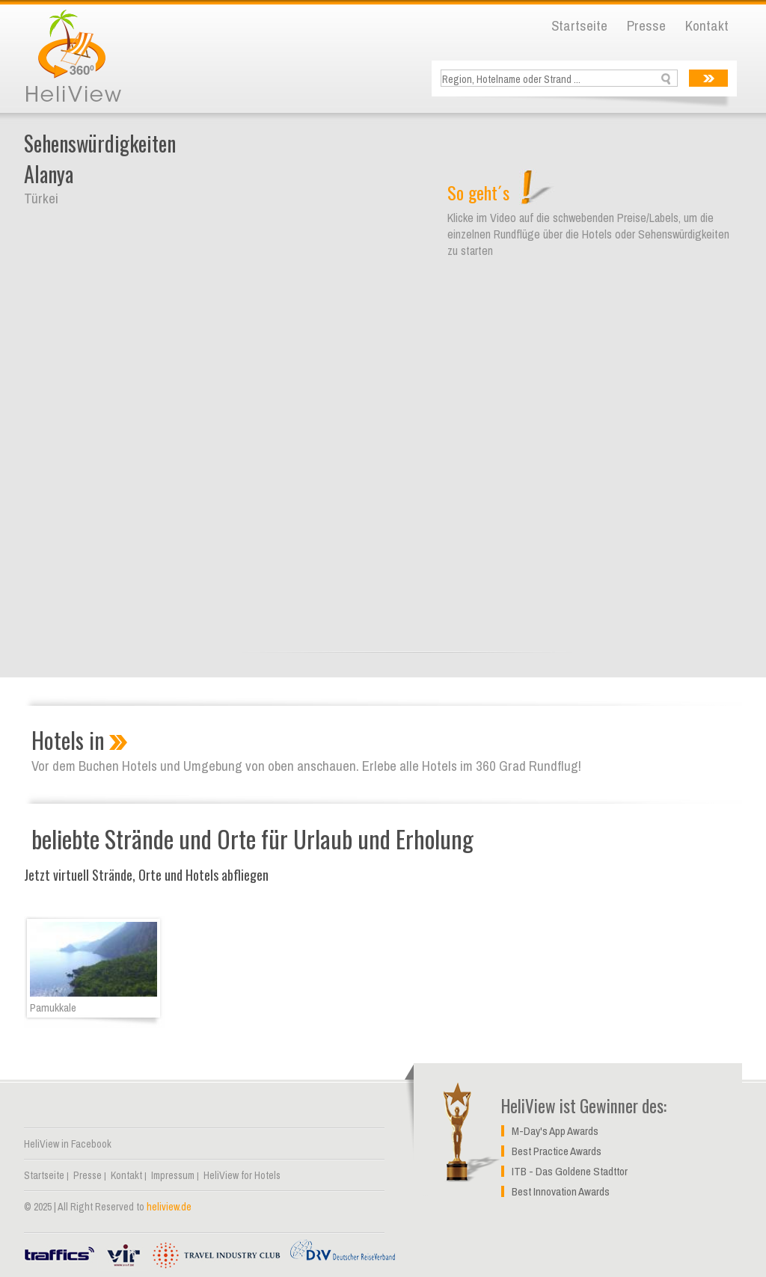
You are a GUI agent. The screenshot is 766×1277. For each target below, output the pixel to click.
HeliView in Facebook (67, 1144)
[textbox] (561, 79)
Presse (646, 25)
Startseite (579, 25)
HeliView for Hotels (242, 1175)
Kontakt (707, 25)
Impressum (172, 1175)
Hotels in (68, 740)
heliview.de (169, 1206)
